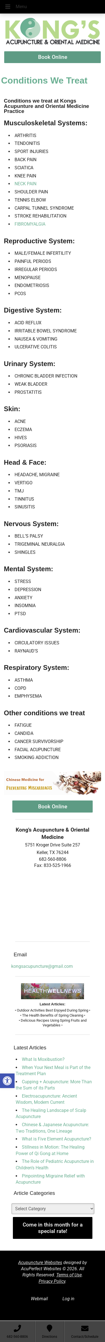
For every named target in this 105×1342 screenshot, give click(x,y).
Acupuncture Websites (40, 1262)
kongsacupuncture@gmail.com (42, 966)
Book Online (52, 57)
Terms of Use (69, 1275)
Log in (68, 1298)
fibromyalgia (30, 224)
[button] (7, 1080)
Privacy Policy (52, 1281)
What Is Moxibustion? (43, 1059)
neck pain (25, 183)
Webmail (39, 1298)
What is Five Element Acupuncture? (56, 1139)
